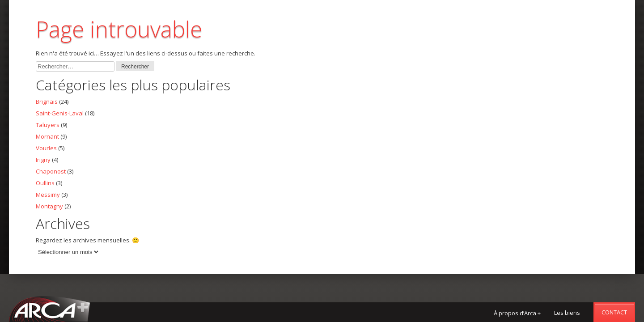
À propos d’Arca (517, 313)
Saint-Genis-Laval (60, 113)
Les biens (567, 313)
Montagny (49, 206)
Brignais (47, 101)
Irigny (43, 160)
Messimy (48, 195)
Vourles (46, 148)
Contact (614, 312)
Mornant (47, 136)
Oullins (45, 183)
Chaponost (51, 171)
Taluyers (47, 125)
